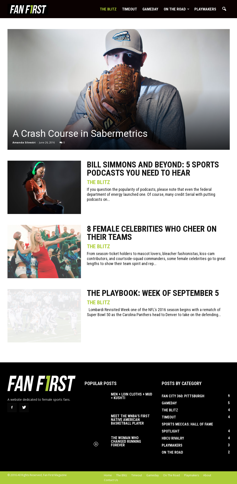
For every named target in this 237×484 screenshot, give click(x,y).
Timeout (129, 9)
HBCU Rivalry (173, 438)
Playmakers (205, 9)
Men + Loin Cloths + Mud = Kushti (131, 396)
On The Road (176, 9)
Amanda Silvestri (24, 142)
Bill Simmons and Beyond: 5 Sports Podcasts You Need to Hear (153, 169)
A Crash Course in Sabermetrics (80, 133)
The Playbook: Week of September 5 (153, 293)
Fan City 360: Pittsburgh (183, 396)
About (207, 475)
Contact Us (111, 480)
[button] (224, 9)
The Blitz (108, 9)
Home (108, 475)
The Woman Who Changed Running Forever (126, 441)
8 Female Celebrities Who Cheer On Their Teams (152, 233)
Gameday (150, 9)
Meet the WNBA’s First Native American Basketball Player (130, 419)
